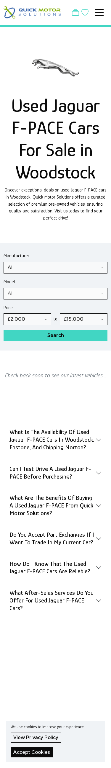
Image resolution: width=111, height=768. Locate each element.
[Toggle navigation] (99, 12)
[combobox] (55, 267)
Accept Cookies (31, 752)
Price (8, 307)
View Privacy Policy (35, 737)
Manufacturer (16, 255)
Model (9, 281)
